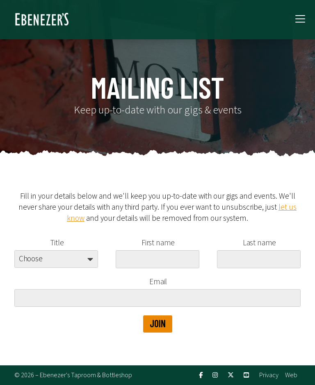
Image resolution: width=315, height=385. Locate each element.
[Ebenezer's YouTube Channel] (246, 375)
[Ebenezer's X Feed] (231, 375)
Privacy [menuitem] (268, 375)
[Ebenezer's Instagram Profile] (215, 375)
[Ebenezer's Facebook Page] (201, 375)
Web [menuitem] (291, 375)
